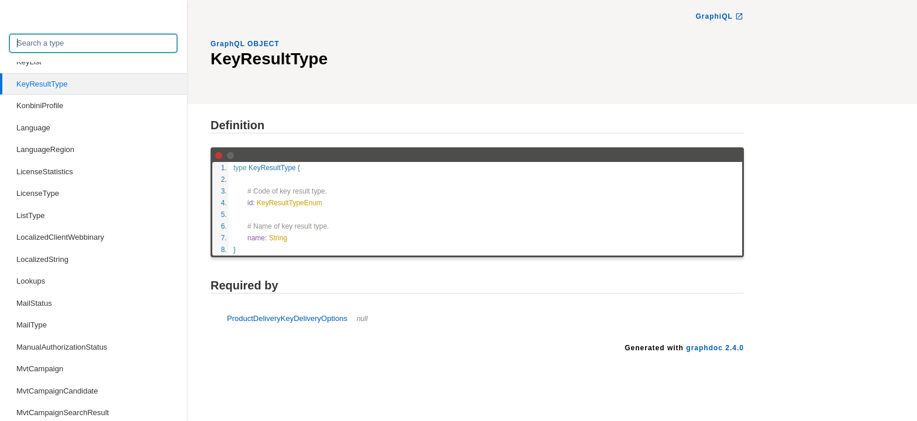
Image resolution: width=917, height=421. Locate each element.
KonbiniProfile (39, 105)
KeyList (29, 61)
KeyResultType (41, 84)
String (278, 238)
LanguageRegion (45, 149)
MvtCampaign (39, 368)
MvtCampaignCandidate (57, 391)
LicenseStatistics (44, 171)
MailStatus (34, 303)
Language (33, 127)
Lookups (30, 281)
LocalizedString (42, 259)
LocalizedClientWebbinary (60, 237)
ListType (30, 215)
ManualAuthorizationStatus (61, 347)
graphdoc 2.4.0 (715, 348)
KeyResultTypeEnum (289, 203)
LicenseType (37, 193)
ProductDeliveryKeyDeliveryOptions (297, 318)
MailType (31, 324)
